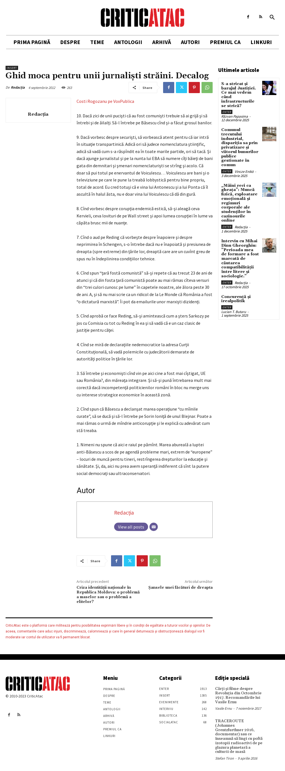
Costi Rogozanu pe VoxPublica (105, 101)
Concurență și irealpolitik (235, 291)
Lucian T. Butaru (233, 304)
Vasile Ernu (223, 708)
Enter (226, 111)
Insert (12, 68)
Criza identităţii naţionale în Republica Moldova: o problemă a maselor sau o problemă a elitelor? (108, 594)
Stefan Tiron (224, 753)
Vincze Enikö (244, 170)
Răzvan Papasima (234, 115)
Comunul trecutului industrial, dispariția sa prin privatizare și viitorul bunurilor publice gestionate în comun (239, 146)
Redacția (18, 87)
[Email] (153, 527)
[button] (272, 17)
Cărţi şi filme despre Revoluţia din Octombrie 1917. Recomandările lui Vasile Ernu (237, 695)
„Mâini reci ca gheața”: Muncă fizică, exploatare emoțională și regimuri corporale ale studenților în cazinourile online (240, 199)
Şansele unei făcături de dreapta (180, 587)
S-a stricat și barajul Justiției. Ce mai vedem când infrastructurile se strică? (240, 94)
